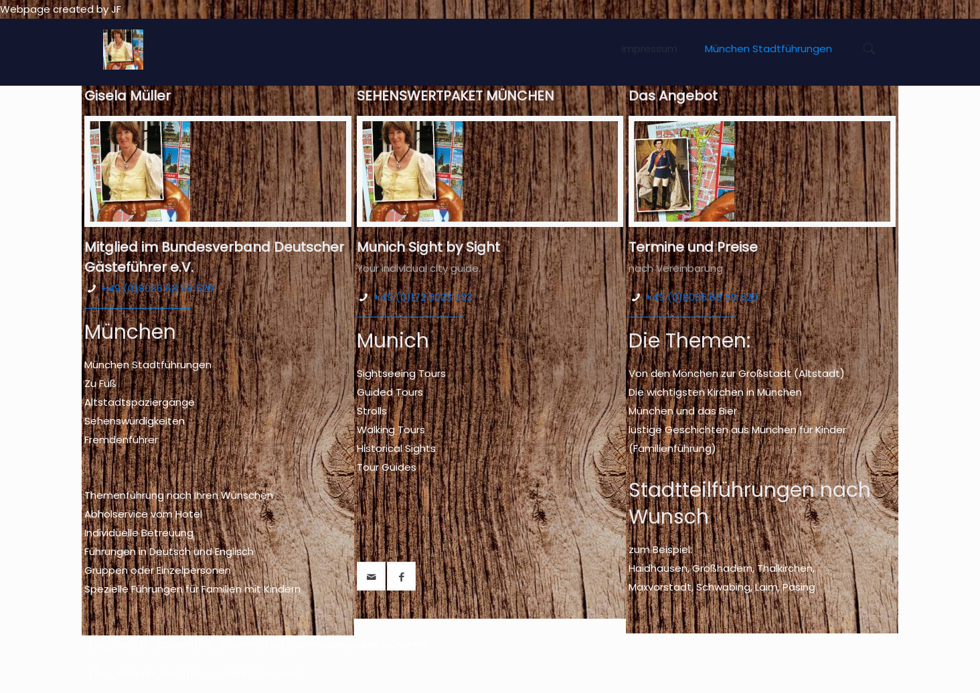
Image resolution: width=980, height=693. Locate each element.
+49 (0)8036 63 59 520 (157, 288)
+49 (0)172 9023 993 (423, 297)
